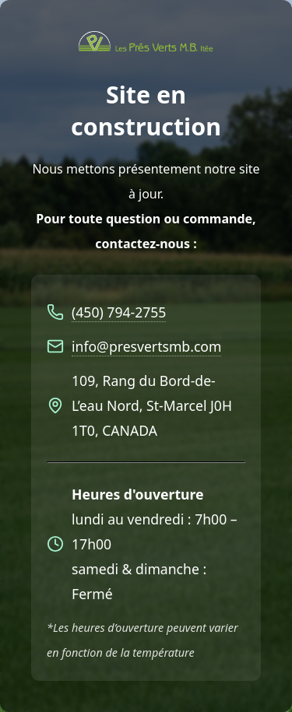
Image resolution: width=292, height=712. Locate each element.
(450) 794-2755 (119, 312)
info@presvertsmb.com (146, 346)
